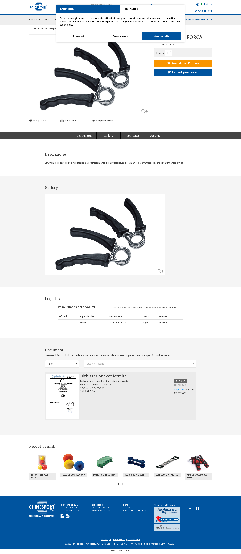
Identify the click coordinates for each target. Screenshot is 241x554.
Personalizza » (120, 35)
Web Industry (124, 552)
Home (44, 29)
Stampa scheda (38, 122)
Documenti (156, 137)
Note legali (106, 541)
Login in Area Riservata (198, 20)
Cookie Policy (134, 541)
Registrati (179, 390)
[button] (62, 365)
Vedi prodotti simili (102, 122)
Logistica (132, 137)
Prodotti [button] (34, 20)
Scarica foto (68, 122)
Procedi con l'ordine (183, 65)
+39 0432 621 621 (202, 11)
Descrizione (84, 137)
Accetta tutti (161, 35)
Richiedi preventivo (183, 74)
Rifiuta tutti (79, 35)
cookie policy (66, 24)
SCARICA (180, 382)
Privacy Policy (119, 541)
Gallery (108, 137)
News (47, 20)
